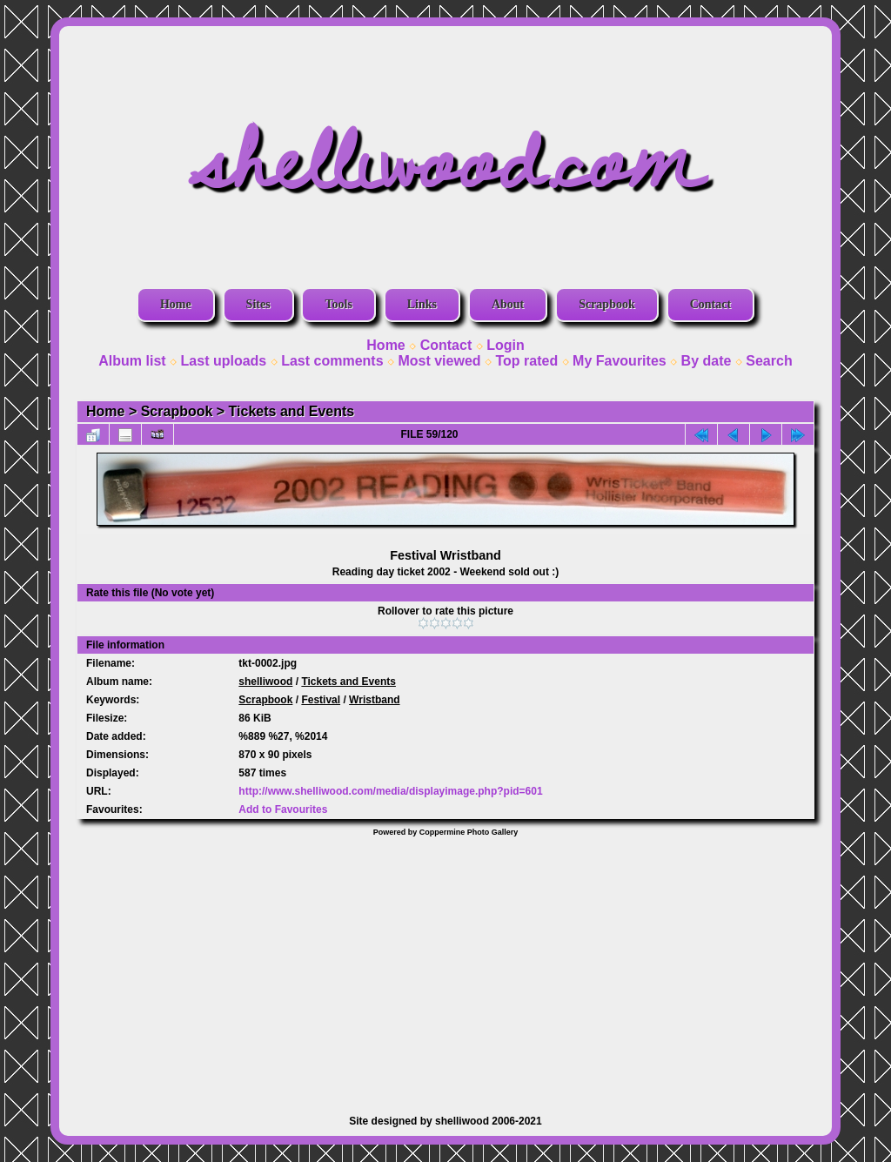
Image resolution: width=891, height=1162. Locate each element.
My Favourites (620, 360)
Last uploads (224, 360)
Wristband (374, 700)
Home (175, 304)
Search (769, 360)
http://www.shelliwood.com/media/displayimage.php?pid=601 (390, 791)
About (508, 304)
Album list (131, 360)
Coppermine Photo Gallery (469, 832)
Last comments (332, 360)
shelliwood (265, 681)
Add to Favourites (282, 809)
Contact (710, 304)
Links (422, 304)
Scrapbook (607, 304)
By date (706, 360)
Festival (320, 700)
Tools (338, 304)
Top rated (526, 360)
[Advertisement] (445, 967)
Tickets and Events (292, 411)
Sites (258, 304)
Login (505, 345)
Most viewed (439, 360)
